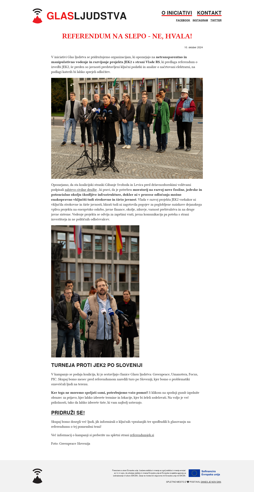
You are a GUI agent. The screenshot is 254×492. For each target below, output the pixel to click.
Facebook (183, 20)
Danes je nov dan (211, 482)
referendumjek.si (142, 435)
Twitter (216, 20)
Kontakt (209, 13)
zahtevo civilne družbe (81, 190)
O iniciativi (177, 13)
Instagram (200, 20)
